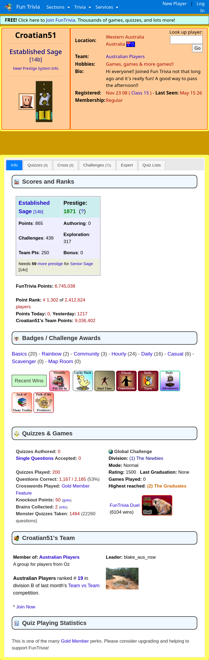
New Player (174, 3)
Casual (176, 354)
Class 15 (140, 93)
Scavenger (25, 361)
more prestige (50, 263)
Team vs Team (84, 585)
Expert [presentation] (127, 165)
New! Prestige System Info (36, 68)
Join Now (25, 606)
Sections (56, 7)
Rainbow (52, 354)
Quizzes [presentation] (37, 165)
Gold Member (75, 641)
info (63, 507)
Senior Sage (81, 263)
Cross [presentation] (65, 165)
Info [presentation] (14, 165)
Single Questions (35, 458)
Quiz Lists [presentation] (152, 165)
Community (87, 354)
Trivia (80, 7)
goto (66, 500)
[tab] (14, 165)
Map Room (61, 361)
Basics (20, 354)
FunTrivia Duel (125, 505)
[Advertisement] (104, 142)
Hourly (120, 354)
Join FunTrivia (60, 20)
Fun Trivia (22, 7)
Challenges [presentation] (97, 165)
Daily (147, 354)
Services (105, 7)
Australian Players (125, 56)
